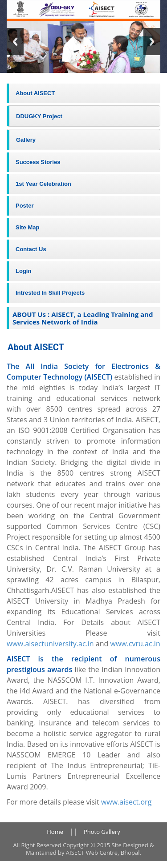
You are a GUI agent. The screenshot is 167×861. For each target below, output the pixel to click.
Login (23, 271)
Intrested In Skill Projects (50, 292)
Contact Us (31, 249)
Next (151, 41)
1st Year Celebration (43, 183)
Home (55, 832)
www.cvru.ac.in (134, 644)
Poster (24, 205)
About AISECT (35, 93)
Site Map (27, 227)
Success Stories (38, 162)
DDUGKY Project (39, 116)
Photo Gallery (102, 832)
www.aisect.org (126, 802)
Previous (15, 41)
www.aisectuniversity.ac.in (50, 644)
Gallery (26, 139)
